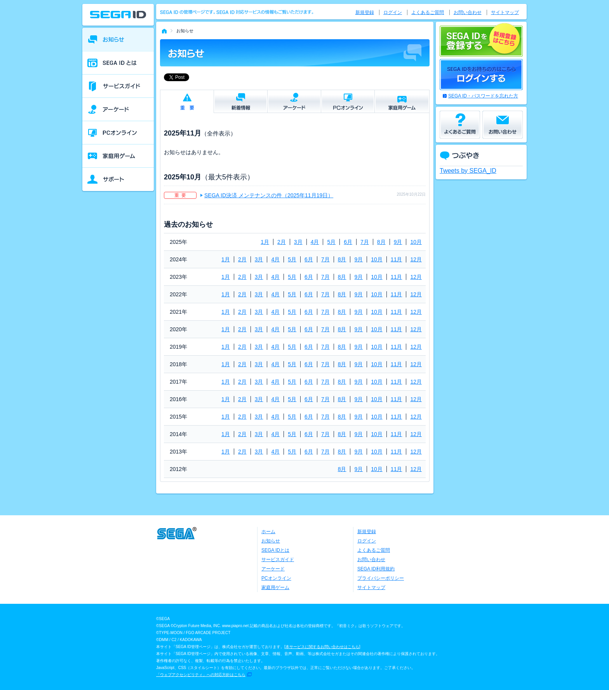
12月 (416, 259)
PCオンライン (276, 578)
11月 (396, 259)
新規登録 (364, 12)
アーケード (273, 569)
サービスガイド (277, 559)
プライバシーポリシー (380, 578)
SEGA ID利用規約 (376, 569)
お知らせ (270, 541)
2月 (281, 242)
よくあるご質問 (427, 12)
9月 (398, 242)
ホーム (268, 531)
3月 (298, 242)
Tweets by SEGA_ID (468, 170)
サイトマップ (505, 12)
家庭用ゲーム (275, 587)
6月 (348, 242)
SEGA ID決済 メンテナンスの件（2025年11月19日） (268, 195)
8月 (381, 242)
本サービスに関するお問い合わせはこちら (322, 647)
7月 (364, 242)
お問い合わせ (468, 12)
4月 (315, 242)
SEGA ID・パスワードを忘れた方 (483, 96)
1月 (265, 242)
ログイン (392, 12)
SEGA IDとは (275, 550)
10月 (416, 242)
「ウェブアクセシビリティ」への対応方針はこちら (200, 675)
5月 (331, 242)
